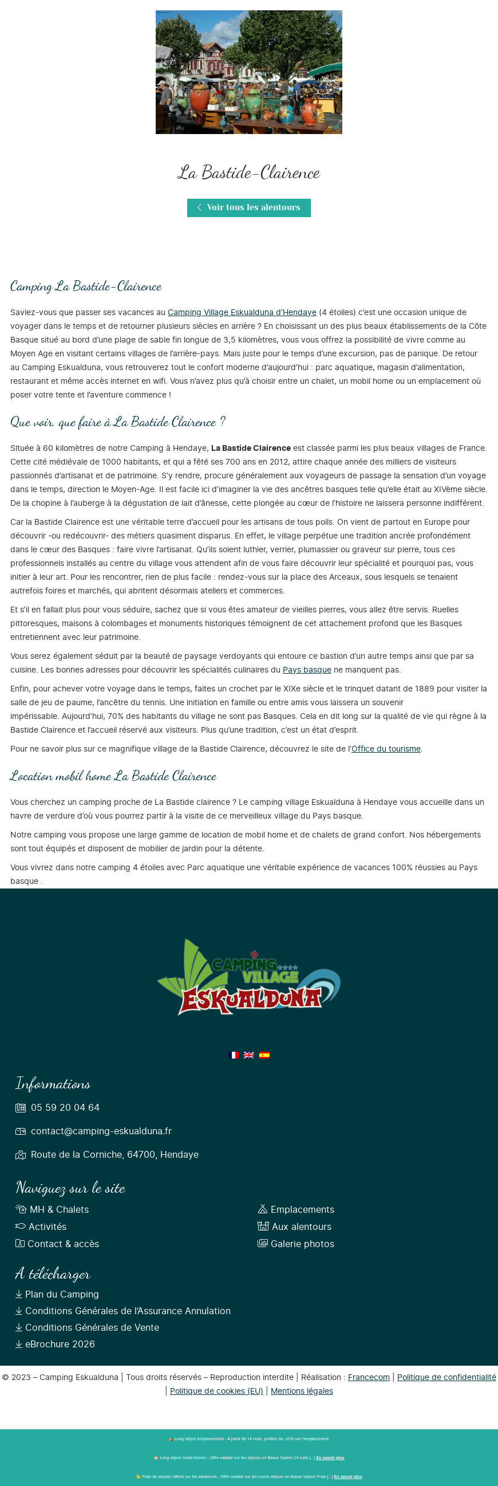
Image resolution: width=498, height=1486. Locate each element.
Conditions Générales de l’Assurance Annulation (123, 1311)
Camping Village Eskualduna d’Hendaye (242, 313)
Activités (40, 1227)
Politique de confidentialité (446, 1378)
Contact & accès (57, 1244)
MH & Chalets (52, 1210)
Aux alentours (294, 1227)
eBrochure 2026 (55, 1344)
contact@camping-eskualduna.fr (101, 1131)
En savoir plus (331, 1457)
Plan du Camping (57, 1294)
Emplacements (296, 1210)
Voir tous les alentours (249, 208)
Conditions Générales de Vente (87, 1327)
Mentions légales (302, 1391)
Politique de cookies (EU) (216, 1391)
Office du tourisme (386, 749)
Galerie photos (296, 1244)
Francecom (369, 1378)
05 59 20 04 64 (65, 1107)
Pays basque (307, 670)
